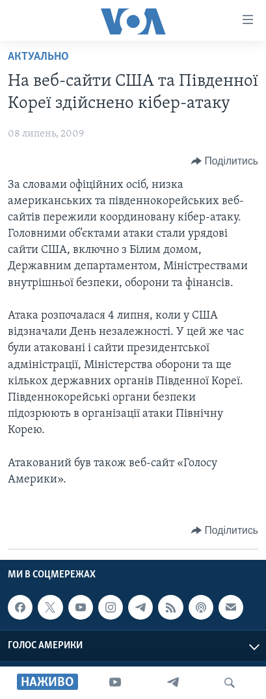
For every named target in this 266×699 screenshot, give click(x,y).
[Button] (224, 161)
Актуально (38, 57)
